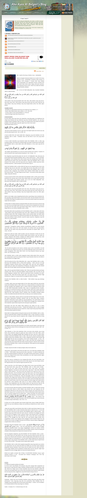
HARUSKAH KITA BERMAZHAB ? (14, 49)
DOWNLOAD (13, 12)
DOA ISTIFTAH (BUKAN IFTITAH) (14, 43)
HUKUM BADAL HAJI (12, 46)
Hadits (10, 62)
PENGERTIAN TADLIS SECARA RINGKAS (15, 52)
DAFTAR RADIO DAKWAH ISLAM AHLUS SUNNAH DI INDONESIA (20, 35)
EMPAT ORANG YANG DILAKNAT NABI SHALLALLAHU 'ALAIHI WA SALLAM (17, 57)
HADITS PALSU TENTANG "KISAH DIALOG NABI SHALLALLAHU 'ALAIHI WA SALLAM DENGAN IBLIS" (24, 38)
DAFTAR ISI (29, 12)
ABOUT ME (21, 12)
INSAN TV (37, 12)
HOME (6, 12)
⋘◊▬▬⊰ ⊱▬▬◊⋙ (24, 18)
